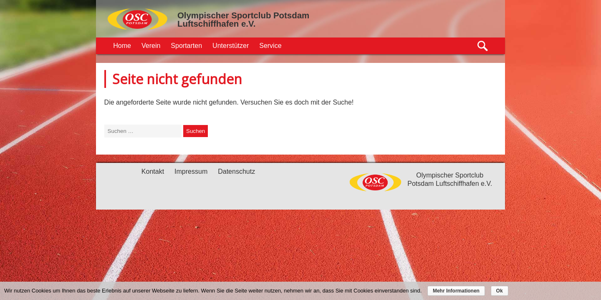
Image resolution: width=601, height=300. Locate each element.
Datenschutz (236, 171)
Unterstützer (230, 45)
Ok (499, 291)
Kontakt (152, 171)
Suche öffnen (483, 46)
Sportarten (186, 45)
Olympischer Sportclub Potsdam (243, 15)
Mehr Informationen (456, 291)
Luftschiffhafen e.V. (216, 23)
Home (122, 45)
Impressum (190, 171)
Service (270, 45)
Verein (150, 45)
